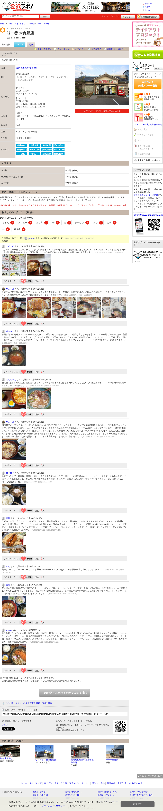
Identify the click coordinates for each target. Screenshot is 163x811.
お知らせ (148, 4)
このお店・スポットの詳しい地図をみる (102, 110)
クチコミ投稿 (61, 783)
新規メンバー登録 (148, 16)
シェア (5, 725)
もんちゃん (11, 379)
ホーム (147, 10)
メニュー (25, 223)
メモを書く (96, 49)
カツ (98, 223)
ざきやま (10, 331)
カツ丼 (42, 223)
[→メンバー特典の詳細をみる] (148, 124)
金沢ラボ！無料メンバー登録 (147, 84)
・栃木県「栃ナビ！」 (39, 792)
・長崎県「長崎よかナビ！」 (139, 792)
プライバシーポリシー (79, 783)
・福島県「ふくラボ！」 (40, 795)
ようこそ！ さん (110, 16)
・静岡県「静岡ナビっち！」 (107, 792)
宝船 (8, 518)
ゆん (8, 566)
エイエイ (10, 246)
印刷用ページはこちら (117, 49)
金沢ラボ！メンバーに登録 (145, 195)
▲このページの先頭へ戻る (150, 776)
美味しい (82, 223)
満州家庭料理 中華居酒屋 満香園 (82, 761)
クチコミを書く (45, 49)
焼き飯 (20, 229)
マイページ (143, 140)
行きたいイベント (146, 135)
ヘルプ (147, 7)
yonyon (31, 238)
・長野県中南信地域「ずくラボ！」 (141, 795)
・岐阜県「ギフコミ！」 (105, 795)
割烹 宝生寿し (6, 758)
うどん (8, 223)
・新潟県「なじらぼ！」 (73, 795)
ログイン (128, 16)
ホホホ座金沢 (112, 760)
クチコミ (19, 44)
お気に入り (80, 49)
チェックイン (63, 49)
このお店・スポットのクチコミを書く (64, 692)
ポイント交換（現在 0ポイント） (147, 147)
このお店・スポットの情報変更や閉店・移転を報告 (28, 703)
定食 (112, 223)
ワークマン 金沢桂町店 (45, 760)
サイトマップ (35, 783)
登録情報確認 (144, 154)
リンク (95, 783)
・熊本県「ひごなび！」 (73, 792)
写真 (31, 44)
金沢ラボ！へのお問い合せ (130, 783)
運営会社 (111, 783)
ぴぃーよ (10, 289)
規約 (103, 783)
